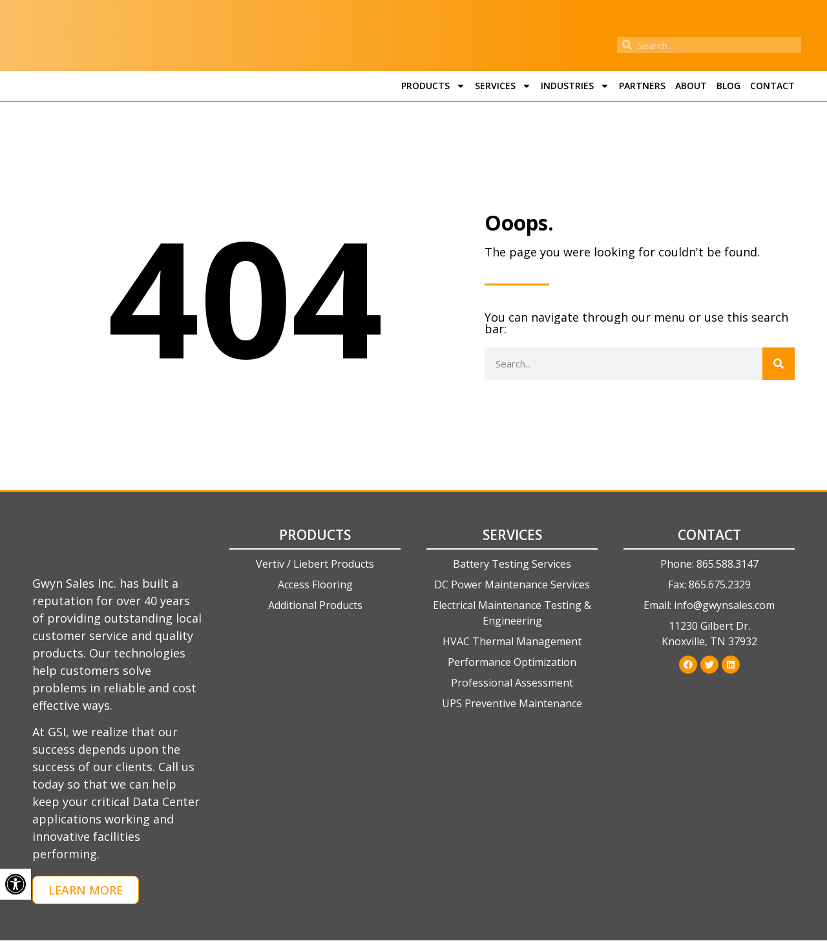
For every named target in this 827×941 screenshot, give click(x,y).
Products (433, 86)
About (691, 85)
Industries (575, 86)
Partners (642, 85)
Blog (728, 85)
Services (503, 86)
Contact (772, 85)
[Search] (778, 363)
